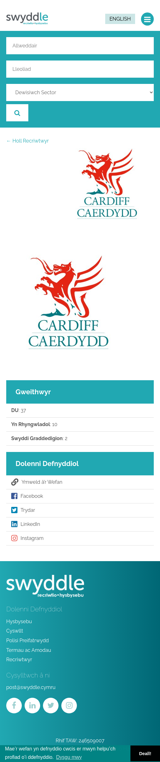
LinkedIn (25, 524)
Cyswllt (14, 631)
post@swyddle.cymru (30, 687)
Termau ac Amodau (28, 650)
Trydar (23, 510)
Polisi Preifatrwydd (27, 640)
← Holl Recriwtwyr (27, 141)
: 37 (18, 410)
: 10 (34, 424)
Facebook (27, 496)
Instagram (27, 538)
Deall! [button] (145, 753)
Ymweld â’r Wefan (36, 482)
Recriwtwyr (19, 660)
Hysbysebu (19, 621)
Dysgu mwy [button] (69, 757)
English (120, 19)
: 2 (39, 438)
